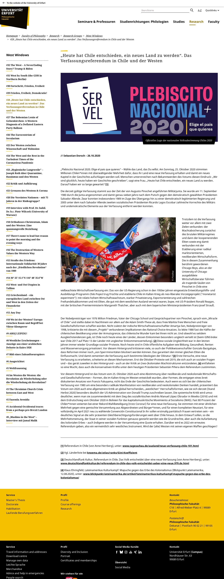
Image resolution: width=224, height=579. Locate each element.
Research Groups (72, 35)
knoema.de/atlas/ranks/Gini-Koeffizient (112, 419)
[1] (106, 184)
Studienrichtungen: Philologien (144, 21)
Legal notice (203, 572)
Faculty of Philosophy (33, 35)
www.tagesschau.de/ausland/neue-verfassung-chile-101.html (161, 412)
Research (196, 21)
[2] (155, 307)
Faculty (213, 21)
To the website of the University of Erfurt (26, 3)
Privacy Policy (188, 572)
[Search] (165, 10)
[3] (174, 322)
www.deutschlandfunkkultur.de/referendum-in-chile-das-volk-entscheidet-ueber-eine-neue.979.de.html (125, 429)
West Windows (94, 35)
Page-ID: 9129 (62, 567)
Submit (191, 10)
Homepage (12, 35)
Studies (179, 21)
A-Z (200, 10)
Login (215, 572)
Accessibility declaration (166, 572)
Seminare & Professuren (96, 21)
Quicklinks (211, 10)
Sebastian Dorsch (44, 567)
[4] (199, 329)
